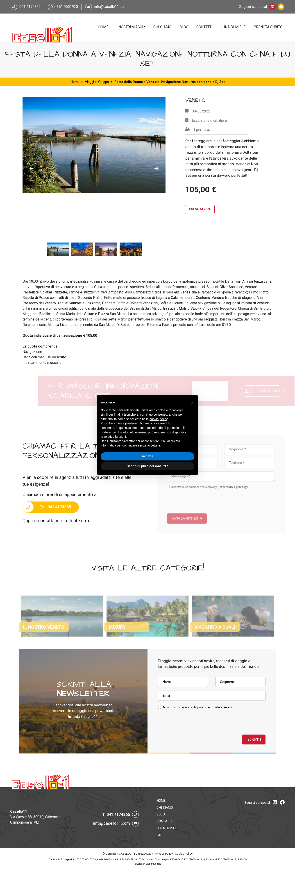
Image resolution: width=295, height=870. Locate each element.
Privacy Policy (164, 853)
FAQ (160, 835)
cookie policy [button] (158, 419)
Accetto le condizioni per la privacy (220, 487)
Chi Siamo (162, 27)
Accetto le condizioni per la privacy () (197, 707)
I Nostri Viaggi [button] (129, 27)
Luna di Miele (233, 27)
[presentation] (204, 499)
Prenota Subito (268, 27)
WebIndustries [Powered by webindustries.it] (153, 864)
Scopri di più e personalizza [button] (147, 466)
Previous (31, 168)
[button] (192, 402)
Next (156, 168)
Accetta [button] (147, 456)
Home (103, 27)
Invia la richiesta (197, 518)
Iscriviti (254, 739)
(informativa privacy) (243, 487)
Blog (183, 27)
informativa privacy (219, 707)
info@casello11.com (110, 7)
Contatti (204, 27)
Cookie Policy (184, 853)
